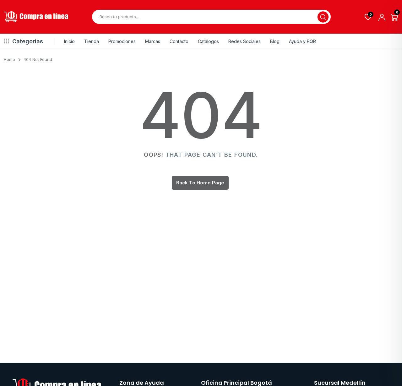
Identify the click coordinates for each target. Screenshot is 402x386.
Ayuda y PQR (302, 41)
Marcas (152, 41)
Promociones (122, 41)
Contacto (179, 41)
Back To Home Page (200, 183)
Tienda (91, 41)
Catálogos (208, 41)
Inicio (69, 41)
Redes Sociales (244, 41)
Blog (275, 41)
